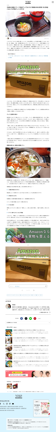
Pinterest (35, 319)
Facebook (21, 319)
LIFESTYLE (37, 404)
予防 (41, 296)
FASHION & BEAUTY (29, 404)
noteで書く (39, 319)
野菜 (20, 296)
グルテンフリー (10, 296)
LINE (30, 319)
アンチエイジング (26, 296)
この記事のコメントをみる (11, 323)
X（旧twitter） (26, 319)
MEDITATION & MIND (26, 403)
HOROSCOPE (17, 406)
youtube (27, 400)
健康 (36, 296)
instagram (21, 400)
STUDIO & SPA (24, 406)
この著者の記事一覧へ (44, 313)
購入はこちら (43, 409)
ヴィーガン (16, 296)
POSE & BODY (17, 403)
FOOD (22, 404)
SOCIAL (35, 403)
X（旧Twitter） (18, 400)
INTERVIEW (17, 404)
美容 (32, 296)
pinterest (24, 400)
